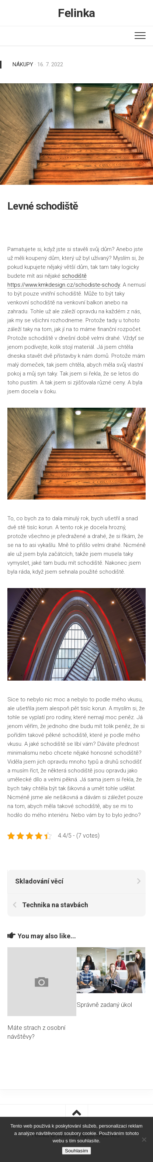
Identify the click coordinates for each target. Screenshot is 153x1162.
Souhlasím (76, 1150)
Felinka (76, 13)
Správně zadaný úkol (104, 1004)
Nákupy (23, 64)
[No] (143, 1139)
